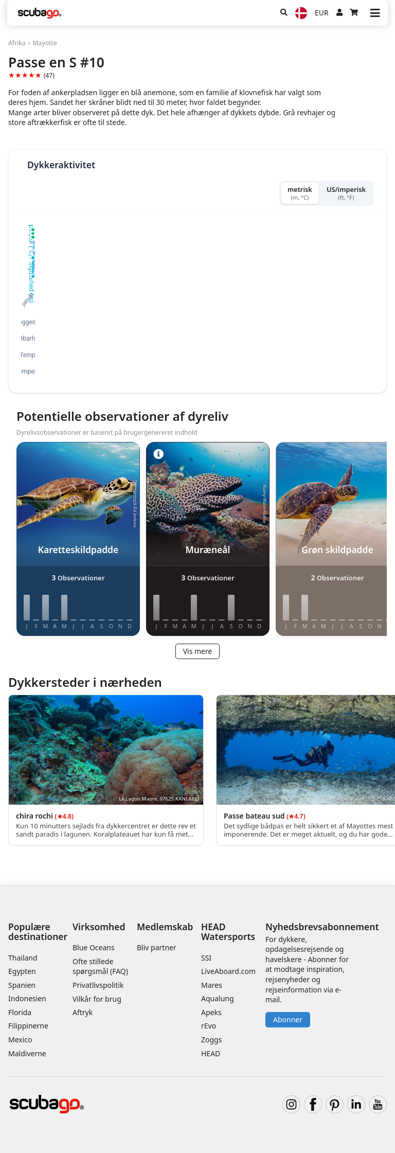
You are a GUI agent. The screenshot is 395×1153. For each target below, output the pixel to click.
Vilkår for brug (97, 999)
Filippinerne (28, 1026)
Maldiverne (27, 1053)
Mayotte (44, 43)
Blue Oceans (94, 947)
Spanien (21, 985)
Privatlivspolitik (98, 985)
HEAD (210, 1053)
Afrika (17, 43)
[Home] (39, 13)
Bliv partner (156, 947)
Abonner (287, 1019)
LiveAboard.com (228, 971)
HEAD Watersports (228, 931)
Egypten (22, 971)
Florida (19, 1012)
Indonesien (27, 998)
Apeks (211, 1012)
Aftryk (83, 1012)
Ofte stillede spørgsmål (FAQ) (100, 966)
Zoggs (211, 1039)
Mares (211, 985)
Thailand (23, 958)
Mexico (20, 1039)
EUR (322, 12)
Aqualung (217, 998)
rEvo (208, 1026)
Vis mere (197, 651)
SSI (206, 958)
